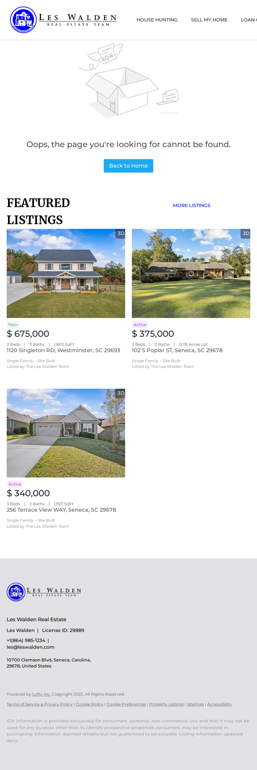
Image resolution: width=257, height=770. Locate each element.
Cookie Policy (89, 704)
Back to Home (128, 166)
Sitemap (195, 704)
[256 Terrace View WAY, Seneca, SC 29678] (66, 433)
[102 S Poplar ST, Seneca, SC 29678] (191, 273)
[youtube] (15, 752)
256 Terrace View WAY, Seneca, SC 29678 (61, 510)
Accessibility (219, 704)
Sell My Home (209, 20)
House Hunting (157, 20)
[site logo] (49, 607)
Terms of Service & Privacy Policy (40, 704)
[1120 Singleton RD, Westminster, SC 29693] (66, 273)
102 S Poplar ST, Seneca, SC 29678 (177, 350)
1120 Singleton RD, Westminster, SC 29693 (63, 350)
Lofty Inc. (41, 694)
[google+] (34, 752)
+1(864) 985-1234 (26, 640)
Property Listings (166, 704)
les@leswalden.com (31, 647)
